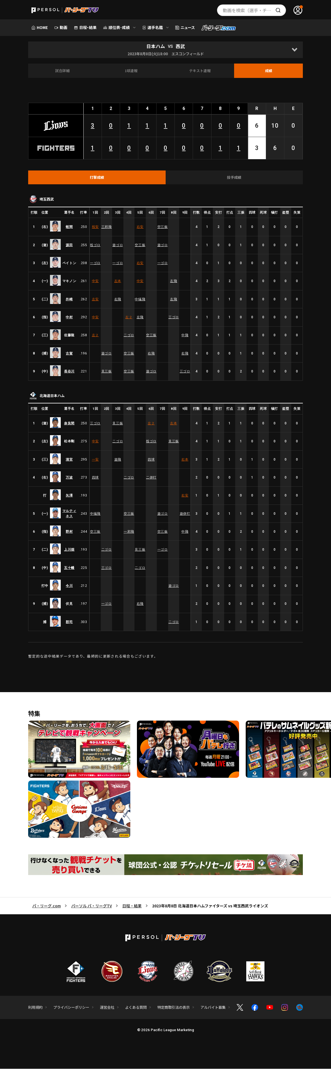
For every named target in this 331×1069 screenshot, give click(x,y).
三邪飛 (106, 227)
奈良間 (69, 424)
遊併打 (185, 514)
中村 (69, 317)
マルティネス (69, 513)
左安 (95, 299)
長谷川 (69, 372)
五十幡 (69, 568)
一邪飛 (129, 532)
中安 (95, 281)
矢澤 (69, 496)
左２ (128, 317)
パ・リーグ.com (46, 906)
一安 (95, 460)
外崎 (69, 299)
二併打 (151, 478)
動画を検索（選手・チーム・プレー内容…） (254, 10)
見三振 (106, 372)
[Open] (294, 49)
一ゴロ (95, 263)
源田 (69, 245)
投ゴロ (95, 245)
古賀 (69, 354)
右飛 (117, 299)
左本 (117, 281)
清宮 (69, 460)
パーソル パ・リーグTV (91, 906)
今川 (69, 586)
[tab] (97, 177)
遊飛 (117, 460)
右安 (140, 227)
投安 (95, 227)
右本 (184, 460)
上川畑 (69, 550)
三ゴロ (173, 317)
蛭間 (69, 227)
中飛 (184, 335)
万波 (69, 478)
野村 (69, 532)
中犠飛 (140, 299)
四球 (151, 460)
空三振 (162, 227)
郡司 (69, 622)
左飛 (173, 281)
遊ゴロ (117, 245)
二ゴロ (129, 335)
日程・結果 (132, 906)
